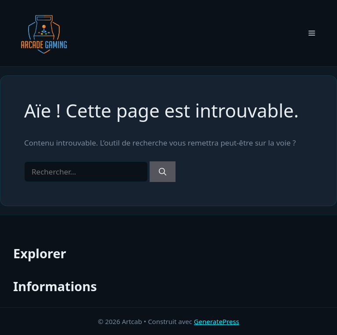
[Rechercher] (163, 171)
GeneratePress (216, 321)
